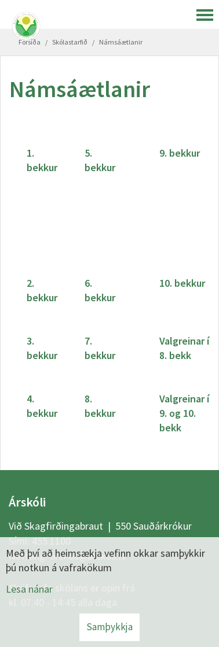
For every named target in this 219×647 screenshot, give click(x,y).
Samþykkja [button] (109, 626)
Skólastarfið (69, 42)
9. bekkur (179, 153)
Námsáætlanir (121, 42)
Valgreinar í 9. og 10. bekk (184, 413)
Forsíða (30, 42)
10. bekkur (182, 283)
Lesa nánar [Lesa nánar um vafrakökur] (29, 589)
